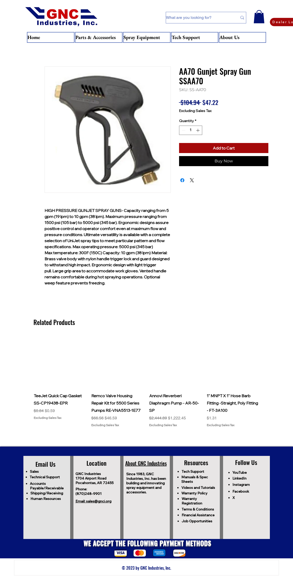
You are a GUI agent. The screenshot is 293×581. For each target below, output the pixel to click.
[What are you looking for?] (198, 17)
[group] (146, 381)
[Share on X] (192, 180)
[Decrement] (183, 130)
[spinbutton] (190, 130)
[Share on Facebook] (182, 180)
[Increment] (198, 130)
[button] (259, 16)
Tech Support (193, 471)
